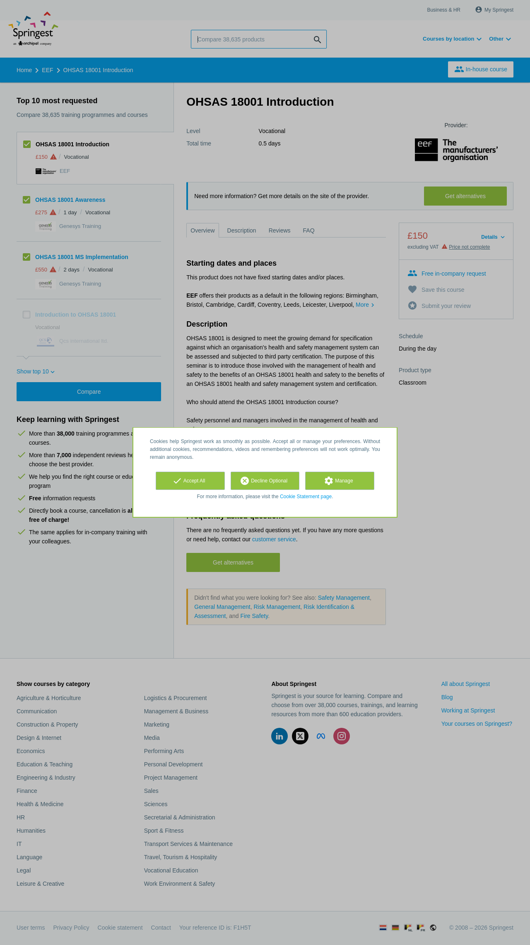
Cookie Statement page (306, 496)
